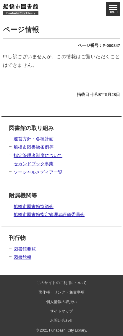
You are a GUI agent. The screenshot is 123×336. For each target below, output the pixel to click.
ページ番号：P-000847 (99, 45)
